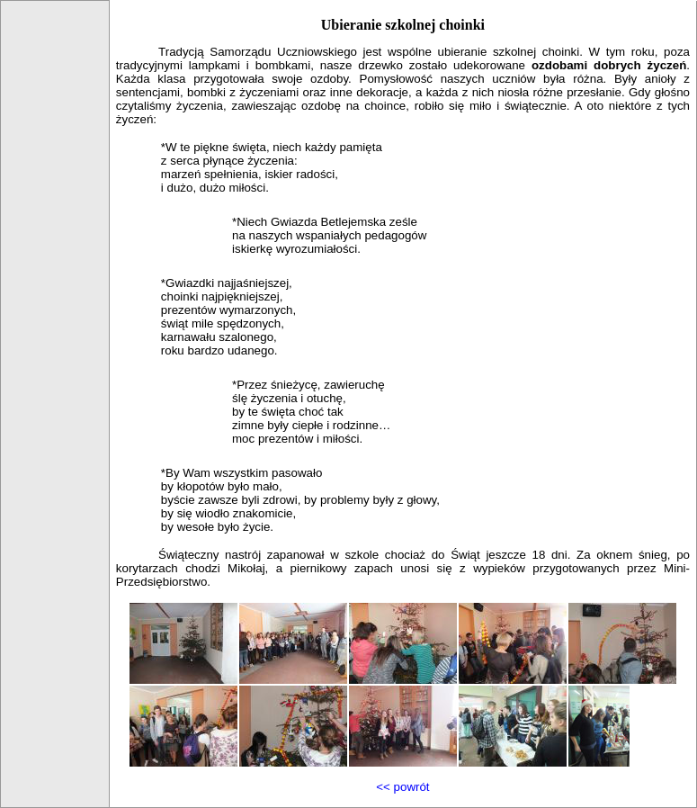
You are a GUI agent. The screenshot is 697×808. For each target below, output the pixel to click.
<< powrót (402, 787)
